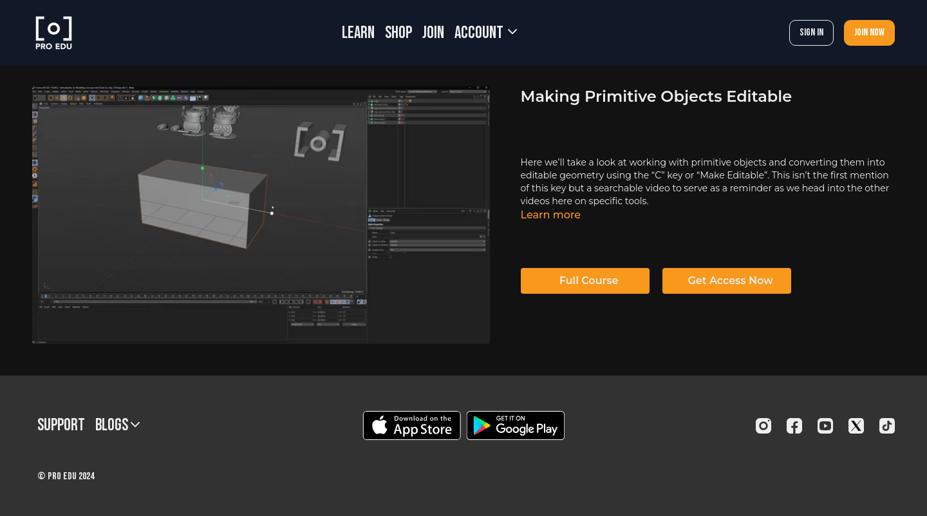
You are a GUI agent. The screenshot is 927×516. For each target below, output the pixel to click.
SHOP (398, 33)
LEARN (358, 33)
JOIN (433, 33)
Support (61, 425)
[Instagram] (763, 426)
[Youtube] (825, 426)
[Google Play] (515, 425)
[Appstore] (411, 425)
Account (485, 33)
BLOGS (117, 425)
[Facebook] (794, 426)
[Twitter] (856, 426)
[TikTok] (887, 426)
